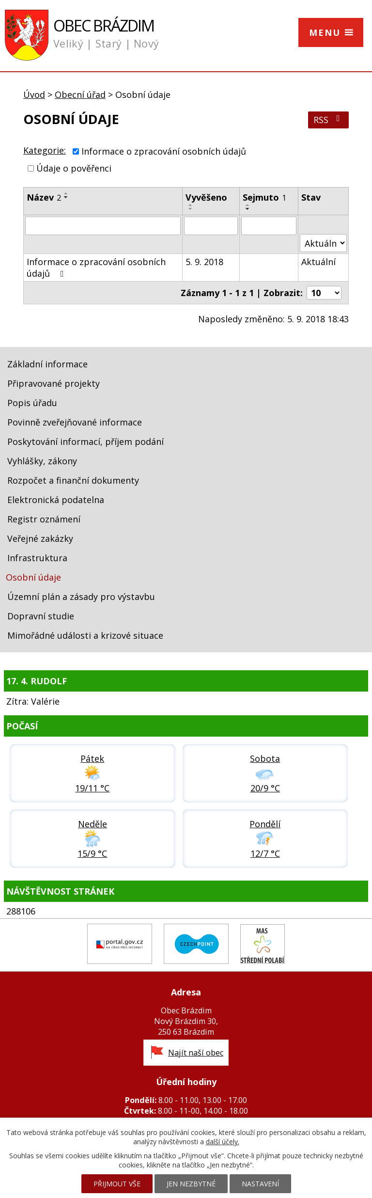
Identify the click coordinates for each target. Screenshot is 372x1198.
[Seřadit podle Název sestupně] (66, 197)
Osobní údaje (33, 577)
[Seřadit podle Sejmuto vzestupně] (248, 205)
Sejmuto (264, 197)
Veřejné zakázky (40, 538)
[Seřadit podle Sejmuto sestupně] (248, 209)
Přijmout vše (116, 1183)
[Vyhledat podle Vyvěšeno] (211, 226)
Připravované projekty (53, 383)
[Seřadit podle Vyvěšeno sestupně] (191, 209)
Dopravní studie (40, 616)
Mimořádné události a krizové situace (85, 635)
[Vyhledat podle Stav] (323, 243)
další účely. (222, 1141)
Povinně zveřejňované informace (74, 422)
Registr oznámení (43, 519)
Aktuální (318, 262)
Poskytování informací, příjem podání (85, 441)
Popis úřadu (32, 403)
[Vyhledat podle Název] (103, 226)
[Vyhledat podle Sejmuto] (269, 226)
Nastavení (260, 1183)
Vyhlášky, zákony (42, 461)
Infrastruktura (37, 558)
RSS (328, 120)
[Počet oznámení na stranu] (324, 293)
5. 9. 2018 (204, 262)
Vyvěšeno (206, 197)
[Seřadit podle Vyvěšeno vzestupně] (191, 205)
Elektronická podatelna (55, 499)
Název (44, 197)
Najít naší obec (195, 1052)
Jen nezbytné (191, 1183)
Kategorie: (44, 150)
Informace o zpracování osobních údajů (163, 151)
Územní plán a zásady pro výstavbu (81, 596)
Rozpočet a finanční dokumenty (73, 480)
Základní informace (47, 364)
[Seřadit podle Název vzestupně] (66, 193)
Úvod (34, 94)
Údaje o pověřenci (73, 168)
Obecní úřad (80, 94)
